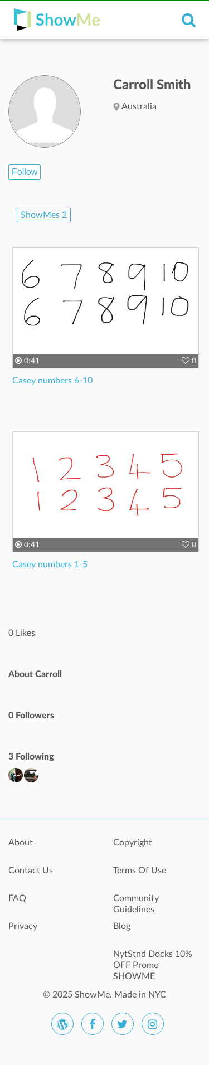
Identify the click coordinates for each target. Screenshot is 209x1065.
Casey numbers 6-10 (52, 380)
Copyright (132, 842)
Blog (121, 926)
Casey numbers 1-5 (50, 564)
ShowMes (44, 215)
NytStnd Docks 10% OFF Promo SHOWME (152, 960)
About (20, 842)
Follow (24, 172)
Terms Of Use (139, 870)
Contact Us (30, 870)
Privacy (22, 926)
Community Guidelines (136, 904)
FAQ (17, 898)
